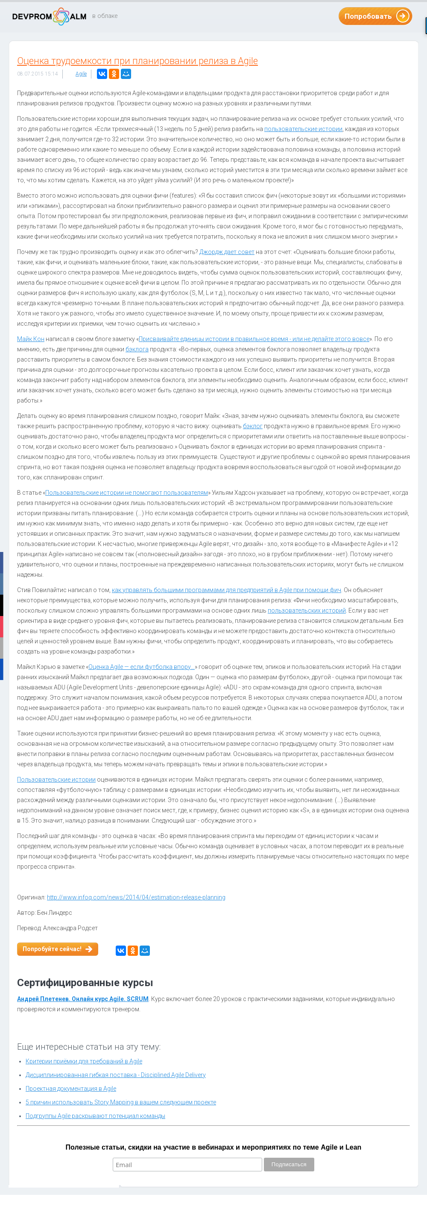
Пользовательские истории (56, 779)
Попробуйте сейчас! (52, 949)
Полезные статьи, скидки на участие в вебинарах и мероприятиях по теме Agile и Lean (214, 1147)
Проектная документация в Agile (71, 1088)
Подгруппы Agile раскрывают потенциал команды (95, 1115)
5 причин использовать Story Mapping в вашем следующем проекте (121, 1102)
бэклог (253, 426)
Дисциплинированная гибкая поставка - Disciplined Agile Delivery (116, 1074)
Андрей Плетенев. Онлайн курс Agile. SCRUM (83, 999)
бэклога (137, 349)
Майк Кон (30, 339)
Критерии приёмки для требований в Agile (84, 1061)
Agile (81, 74)
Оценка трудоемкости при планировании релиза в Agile (137, 60)
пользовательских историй (307, 610)
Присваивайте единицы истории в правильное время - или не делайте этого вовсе (254, 339)
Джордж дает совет (226, 251)
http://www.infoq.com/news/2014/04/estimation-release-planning (136, 897)
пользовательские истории (303, 129)
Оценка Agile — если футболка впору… (141, 666)
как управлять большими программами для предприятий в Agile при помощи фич (226, 590)
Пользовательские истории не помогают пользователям (126, 492)
